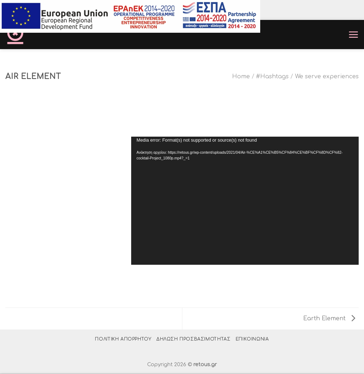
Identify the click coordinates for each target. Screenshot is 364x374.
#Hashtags (272, 76)
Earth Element (329, 318)
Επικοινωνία (252, 339)
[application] (245, 201)
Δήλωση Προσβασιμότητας (193, 339)
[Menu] (353, 34)
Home (241, 76)
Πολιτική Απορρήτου (123, 339)
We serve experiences (327, 76)
